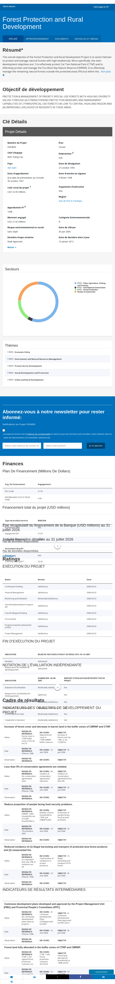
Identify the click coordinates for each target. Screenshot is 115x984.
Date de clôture (67, 227)
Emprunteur (66, 153)
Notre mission (9, 6)
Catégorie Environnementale (74, 217)
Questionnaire (101, 972)
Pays (10, 163)
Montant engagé (16, 217)
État (61, 142)
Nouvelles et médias (86, 38)
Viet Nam (11, 167)
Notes (10, 247)
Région (62, 196)
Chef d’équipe (14, 152)
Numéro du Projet (17, 142)
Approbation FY (16, 207)
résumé (13, 38)
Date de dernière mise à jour (74, 237)
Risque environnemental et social (25, 227)
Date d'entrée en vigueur (72, 173)
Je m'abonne (96, 445)
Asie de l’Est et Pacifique (70, 200)
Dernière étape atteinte (20, 237)
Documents (61, 38)
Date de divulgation (69, 163)
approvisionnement (37, 38)
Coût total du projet (19, 187)
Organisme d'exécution (71, 186)
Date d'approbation (18, 173)
